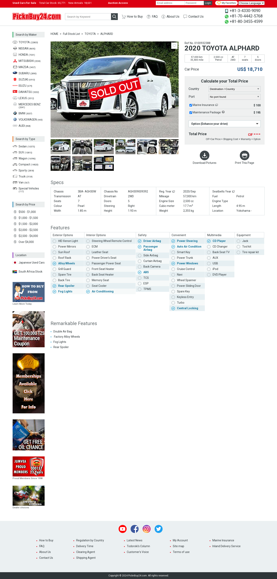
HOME (54, 33)
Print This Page (244, 162)
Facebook (135, 529)
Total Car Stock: (52, 2)
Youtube (123, 529)
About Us (173, 16)
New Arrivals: (80, 2)
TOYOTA (90, 33)
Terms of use (181, 552)
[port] (235, 97)
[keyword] (88, 16)
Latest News (134, 540)
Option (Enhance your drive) (209, 123)
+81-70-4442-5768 (246, 16)
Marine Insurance (203, 105)
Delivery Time (84, 546)
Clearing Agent (85, 552)
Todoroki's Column (138, 546)
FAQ (155, 16)
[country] (235, 89)
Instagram (147, 529)
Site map (178, 546)
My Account (180, 540)
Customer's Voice (138, 552)
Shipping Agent (86, 557)
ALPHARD (106, 33)
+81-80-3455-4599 (246, 21)
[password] (194, 3)
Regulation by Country (90, 540)
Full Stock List (71, 33)
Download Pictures (204, 162)
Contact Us (196, 16)
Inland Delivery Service (226, 546)
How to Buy (135, 16)
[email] (170, 3)
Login (208, 3)
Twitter (159, 529)
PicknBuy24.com (37, 16)
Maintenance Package (207, 112)
